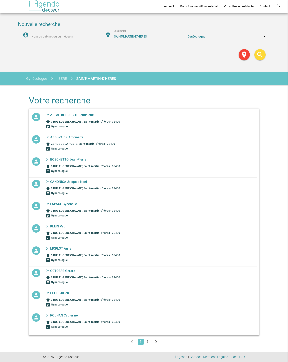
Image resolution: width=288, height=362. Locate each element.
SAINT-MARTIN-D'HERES (96, 78)
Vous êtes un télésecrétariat (199, 6)
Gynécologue (36, 78)
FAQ (242, 357)
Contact (265, 6)
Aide (233, 357)
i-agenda (181, 357)
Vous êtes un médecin (239, 6)
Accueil (169, 6)
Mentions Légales (215, 357)
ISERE (62, 78)
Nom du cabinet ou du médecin (52, 36)
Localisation (120, 31)
